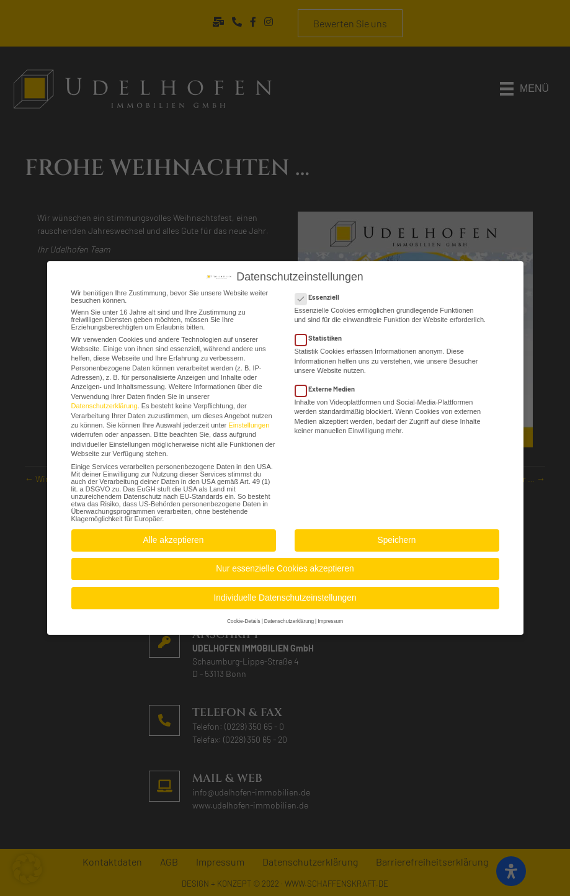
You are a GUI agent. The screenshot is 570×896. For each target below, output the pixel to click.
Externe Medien (329, 385)
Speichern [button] (397, 536)
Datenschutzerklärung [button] (289, 617)
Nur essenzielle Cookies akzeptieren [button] (285, 565)
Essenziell (321, 293)
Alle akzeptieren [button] (173, 536)
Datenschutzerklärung (104, 402)
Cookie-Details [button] (244, 617)
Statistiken (322, 334)
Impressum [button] (330, 617)
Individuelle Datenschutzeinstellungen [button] (284, 594)
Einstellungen (248, 421)
